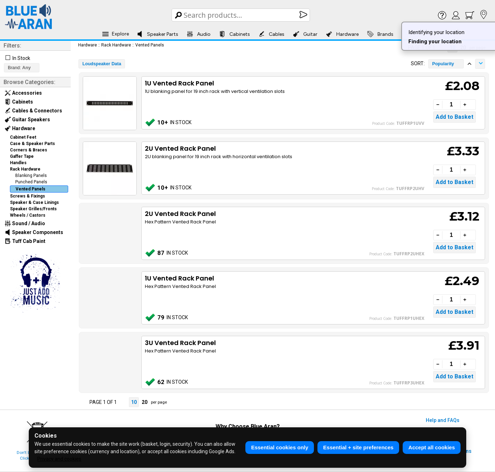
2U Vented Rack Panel (180, 148)
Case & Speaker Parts (32, 143)
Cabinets (234, 34)
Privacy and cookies (59, 459)
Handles (18, 162)
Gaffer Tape (22, 156)
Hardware (342, 34)
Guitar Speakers (27, 119)
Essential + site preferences (358, 447)
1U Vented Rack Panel (179, 83)
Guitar (305, 34)
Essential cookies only (279, 447)
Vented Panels (30, 189)
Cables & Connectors (33, 110)
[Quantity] (451, 105)
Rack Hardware (25, 169)
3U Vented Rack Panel (180, 342)
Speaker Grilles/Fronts (33, 208)
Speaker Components (34, 232)
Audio (199, 34)
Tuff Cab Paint (25, 241)
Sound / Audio (25, 223)
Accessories (23, 93)
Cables (271, 34)
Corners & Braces (28, 150)
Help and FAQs (442, 420)
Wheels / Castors (27, 215)
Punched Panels (31, 181)
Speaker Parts (157, 34)
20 (144, 402)
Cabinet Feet (23, 137)
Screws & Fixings (27, 196)
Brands (380, 34)
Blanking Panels (31, 175)
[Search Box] (241, 15)
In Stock (21, 58)
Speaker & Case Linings (34, 202)
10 (134, 402)
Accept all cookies (431, 447)
